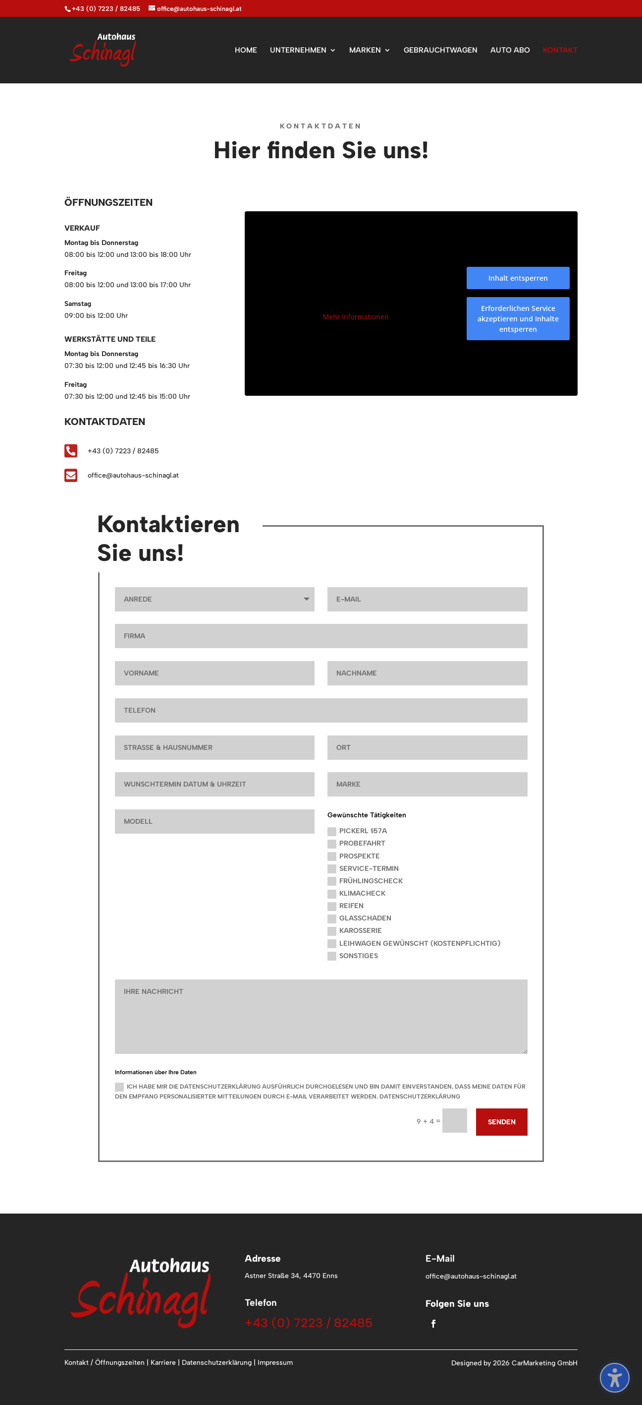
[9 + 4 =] (454, 1120)
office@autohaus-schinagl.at (133, 475)
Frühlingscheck (365, 881)
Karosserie (354, 931)
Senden (502, 1122)
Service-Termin (363, 869)
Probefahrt (356, 844)
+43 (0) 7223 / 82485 (106, 8)
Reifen (345, 906)
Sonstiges (352, 956)
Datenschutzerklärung (217, 1362)
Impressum (275, 1362)
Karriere (163, 1362)
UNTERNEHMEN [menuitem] (298, 51)
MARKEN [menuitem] (365, 51)
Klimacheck (356, 894)
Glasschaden (359, 918)
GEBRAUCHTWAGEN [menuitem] (441, 51)
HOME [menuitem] (246, 51)
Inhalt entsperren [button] (518, 278)
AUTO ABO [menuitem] (510, 51)
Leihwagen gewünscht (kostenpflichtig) (413, 944)
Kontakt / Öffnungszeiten (104, 1362)
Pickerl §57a (357, 831)
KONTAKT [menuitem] (560, 51)
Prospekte (353, 856)
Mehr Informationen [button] (355, 317)
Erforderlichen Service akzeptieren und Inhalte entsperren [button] (518, 319)
